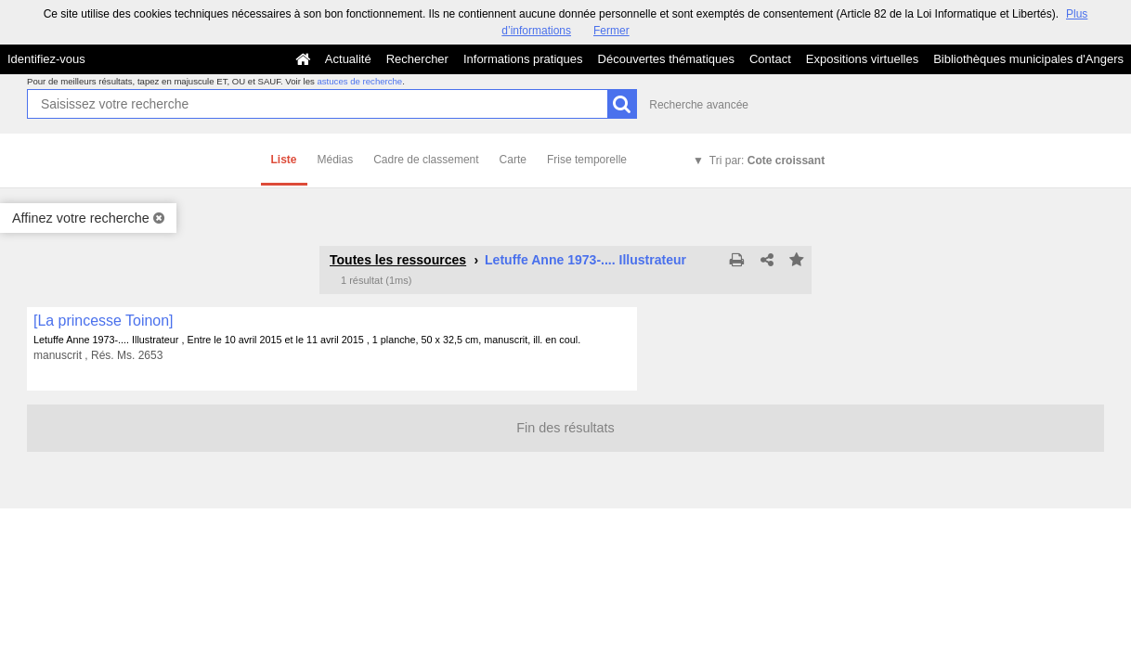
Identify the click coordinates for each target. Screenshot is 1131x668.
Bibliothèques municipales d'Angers (1028, 59)
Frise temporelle (587, 159)
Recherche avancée (698, 104)
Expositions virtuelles (862, 59)
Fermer (611, 30)
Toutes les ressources (398, 259)
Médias (336, 159)
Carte (513, 159)
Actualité (348, 59)
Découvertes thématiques (666, 59)
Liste (284, 159)
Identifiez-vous (46, 59)
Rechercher (417, 59)
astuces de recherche (359, 81)
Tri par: (767, 160)
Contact (770, 59)
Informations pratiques (523, 59)
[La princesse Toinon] (103, 320)
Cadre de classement (425, 159)
